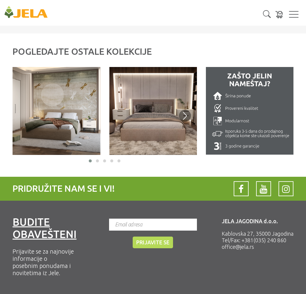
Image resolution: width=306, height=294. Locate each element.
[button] (267, 13)
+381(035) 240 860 (263, 240)
